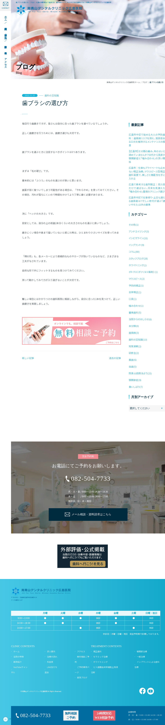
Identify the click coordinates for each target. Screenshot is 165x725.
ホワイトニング (136, 265)
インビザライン (136, 238)
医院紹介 (17, 661)
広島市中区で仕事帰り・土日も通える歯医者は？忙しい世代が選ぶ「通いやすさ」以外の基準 (147, 201)
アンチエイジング (137, 231)
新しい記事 (28, 358)
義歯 (131, 359)
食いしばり (134, 386)
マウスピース (135, 278)
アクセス (81, 651)
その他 (132, 224)
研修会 (132, 353)
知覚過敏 (133, 346)
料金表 (50, 661)
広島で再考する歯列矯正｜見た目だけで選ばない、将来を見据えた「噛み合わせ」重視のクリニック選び (147, 188)
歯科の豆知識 (52, 95)
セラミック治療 (100, 656)
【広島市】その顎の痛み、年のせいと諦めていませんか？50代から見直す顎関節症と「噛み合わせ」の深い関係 (147, 156)
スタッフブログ (136, 258)
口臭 (131, 299)
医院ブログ (82, 677)
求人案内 (51, 651)
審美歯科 (133, 312)
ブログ (144, 82)
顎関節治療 (142, 651)
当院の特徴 (18, 656)
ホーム (16, 651)
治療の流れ (52, 656)
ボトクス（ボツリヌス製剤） (142, 272)
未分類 (132, 326)
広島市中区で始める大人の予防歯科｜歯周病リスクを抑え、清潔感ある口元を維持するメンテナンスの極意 (147, 140)
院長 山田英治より (138, 373)
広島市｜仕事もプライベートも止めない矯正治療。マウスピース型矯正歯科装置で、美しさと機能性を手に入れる (147, 173)
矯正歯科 (97, 651)
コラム (132, 251)
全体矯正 (133, 292)
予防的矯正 (135, 285)
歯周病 (132, 332)
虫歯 (131, 366)
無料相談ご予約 (71, 715)
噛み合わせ (134, 305)
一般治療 (141, 656)
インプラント (135, 245)
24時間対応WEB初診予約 (104, 715)
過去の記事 (115, 358)
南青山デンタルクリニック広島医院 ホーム (123, 82)
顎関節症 (133, 380)
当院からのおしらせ (139, 319)
